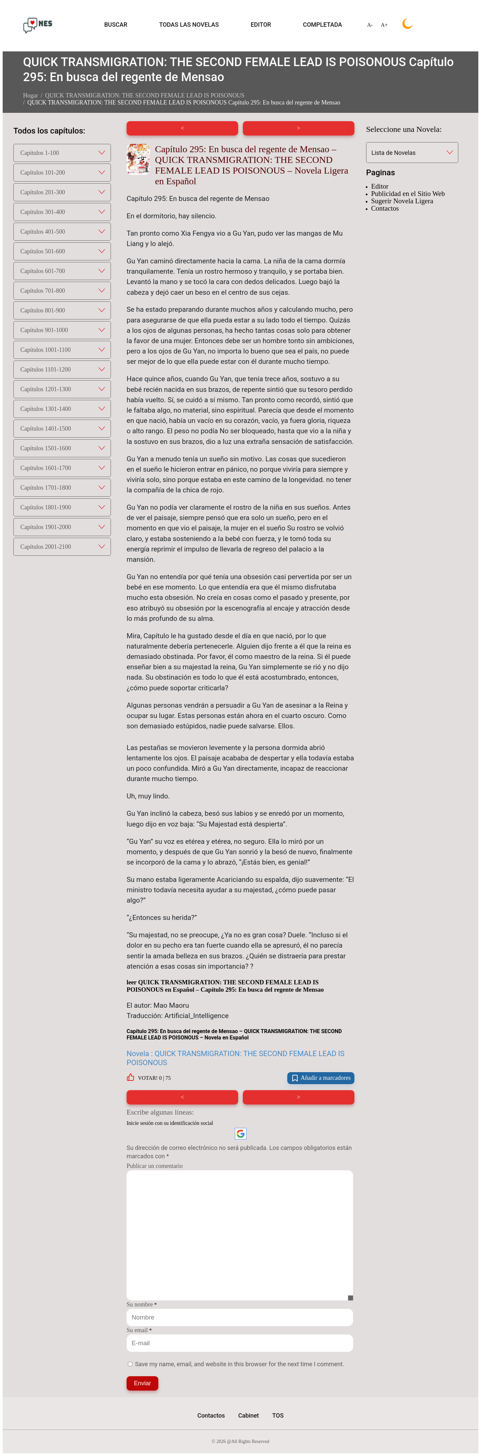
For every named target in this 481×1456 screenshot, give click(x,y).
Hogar (30, 95)
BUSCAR (115, 24)
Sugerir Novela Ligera (402, 201)
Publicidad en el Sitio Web (408, 193)
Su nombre (140, 1304)
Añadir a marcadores (321, 1078)
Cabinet (248, 1415)
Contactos (385, 208)
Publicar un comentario (155, 1166)
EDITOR (261, 24)
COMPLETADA (322, 24)
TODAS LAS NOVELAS (189, 24)
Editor (379, 186)
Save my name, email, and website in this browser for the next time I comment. (239, 1364)
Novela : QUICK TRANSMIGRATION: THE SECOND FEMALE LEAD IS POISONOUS (235, 1058)
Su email (137, 1330)
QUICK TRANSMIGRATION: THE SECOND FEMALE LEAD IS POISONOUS (145, 95)
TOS (278, 1415)
